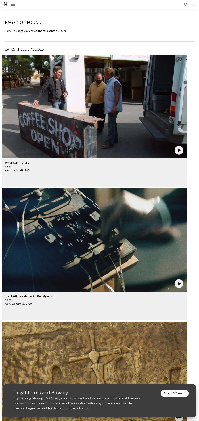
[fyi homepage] (120, 244)
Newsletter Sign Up (35, 306)
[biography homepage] (80, 254)
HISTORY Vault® (99, 297)
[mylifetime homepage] (79, 244)
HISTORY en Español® (99, 301)
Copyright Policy (99, 364)
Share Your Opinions (99, 306)
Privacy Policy (78, 364)
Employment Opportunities (163, 344)
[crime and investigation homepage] (114, 254)
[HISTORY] (6, 4)
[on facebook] (76, 326)
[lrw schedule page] (132, 254)
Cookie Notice (120, 364)
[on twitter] (88, 326)
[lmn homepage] (102, 244)
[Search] (185, 4)
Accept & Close (175, 393)
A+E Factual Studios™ (99, 338)
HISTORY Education (35, 297)
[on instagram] (111, 326)
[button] (58, 81)
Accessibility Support (35, 344)
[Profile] (193, 4)
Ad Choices (139, 364)
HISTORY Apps (163, 297)
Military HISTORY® (163, 301)
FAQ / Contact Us (163, 306)
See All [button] (186, 189)
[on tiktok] (123, 326)
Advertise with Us (35, 338)
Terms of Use (59, 364)
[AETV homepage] (55, 244)
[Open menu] (13, 4)
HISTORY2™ (36, 301)
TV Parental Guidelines (99, 344)
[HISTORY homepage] (99, 284)
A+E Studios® (163, 338)
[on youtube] (99, 326)
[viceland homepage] (141, 244)
